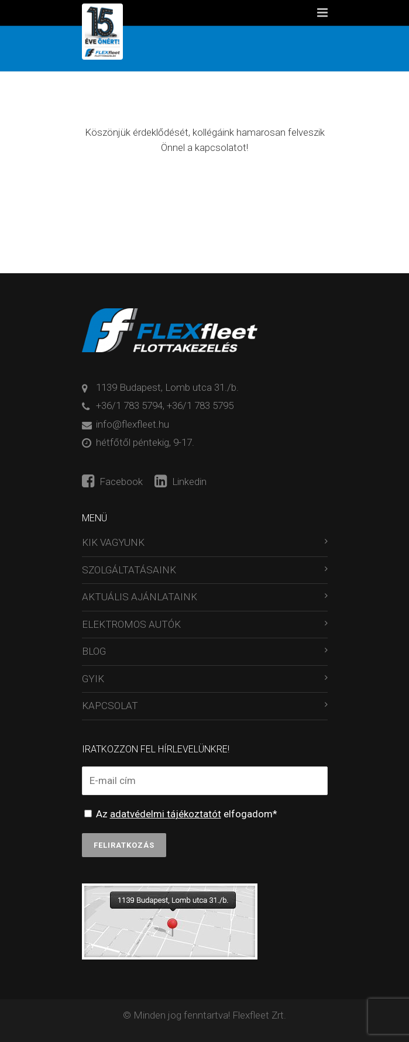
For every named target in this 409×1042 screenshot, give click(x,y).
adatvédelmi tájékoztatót (165, 814)
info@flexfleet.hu (132, 424)
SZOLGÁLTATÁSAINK (129, 570)
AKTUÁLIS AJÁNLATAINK (139, 597)
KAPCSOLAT (110, 705)
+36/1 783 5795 (200, 405)
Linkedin (180, 481)
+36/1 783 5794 (129, 405)
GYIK (93, 679)
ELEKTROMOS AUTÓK (131, 624)
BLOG (94, 651)
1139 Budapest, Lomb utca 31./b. (167, 387)
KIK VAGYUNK (113, 542)
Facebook (112, 481)
